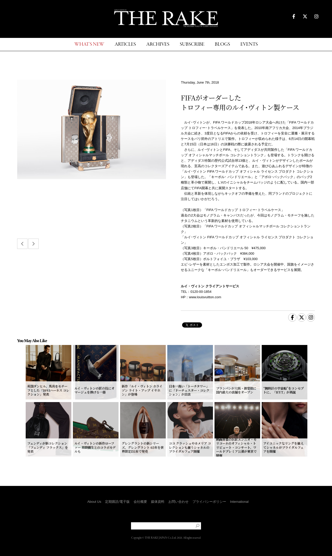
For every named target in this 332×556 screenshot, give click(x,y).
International (239, 502)
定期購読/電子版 (117, 502)
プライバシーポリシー (209, 502)
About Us (94, 502)
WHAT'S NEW (89, 44)
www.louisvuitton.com (205, 297)
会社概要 (140, 502)
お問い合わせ (178, 502)
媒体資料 (157, 502)
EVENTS (249, 44)
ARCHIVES (157, 44)
